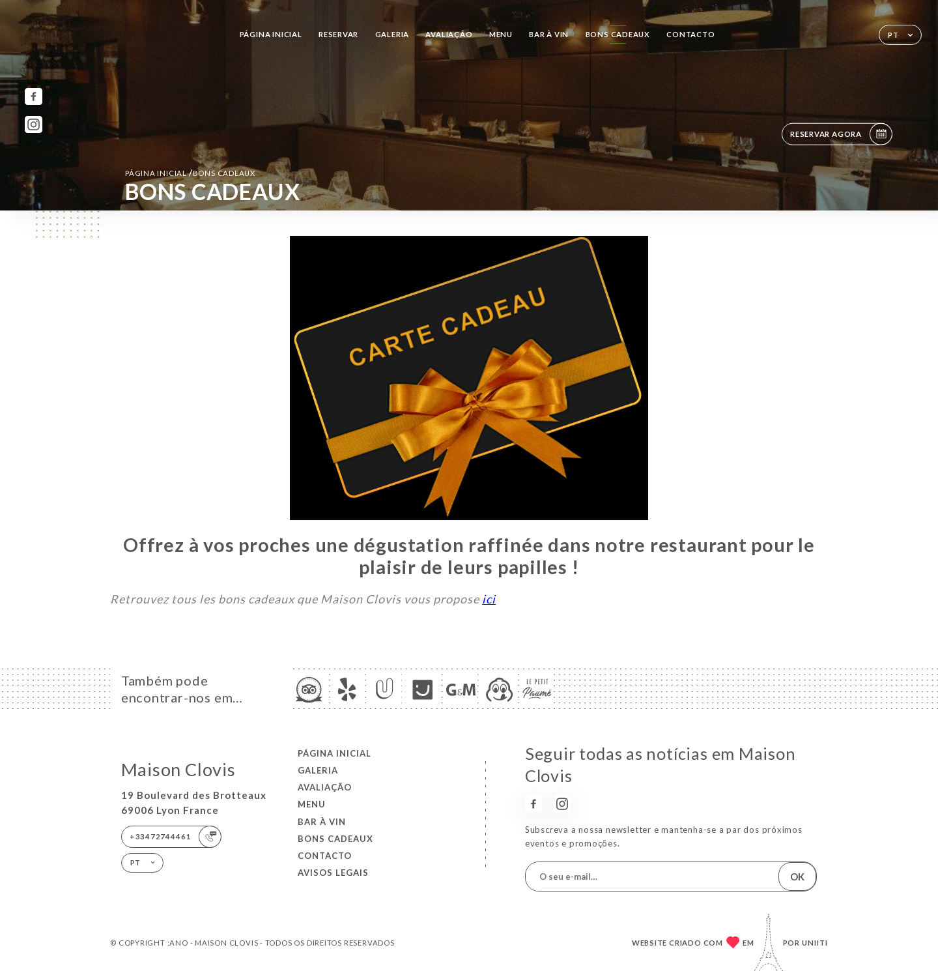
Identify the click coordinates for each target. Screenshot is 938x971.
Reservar (338, 34)
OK (797, 876)
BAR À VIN (549, 34)
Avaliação (448, 34)
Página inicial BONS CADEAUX (190, 172)
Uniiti (815, 942)
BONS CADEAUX (618, 34)
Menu (501, 34)
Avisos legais (333, 872)
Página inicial (271, 34)
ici (489, 599)
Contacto (690, 34)
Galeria (392, 34)
